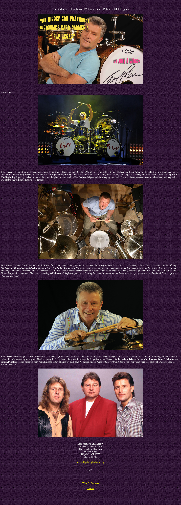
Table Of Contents (90, 483)
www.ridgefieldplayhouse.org (90, 462)
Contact (90, 488)
